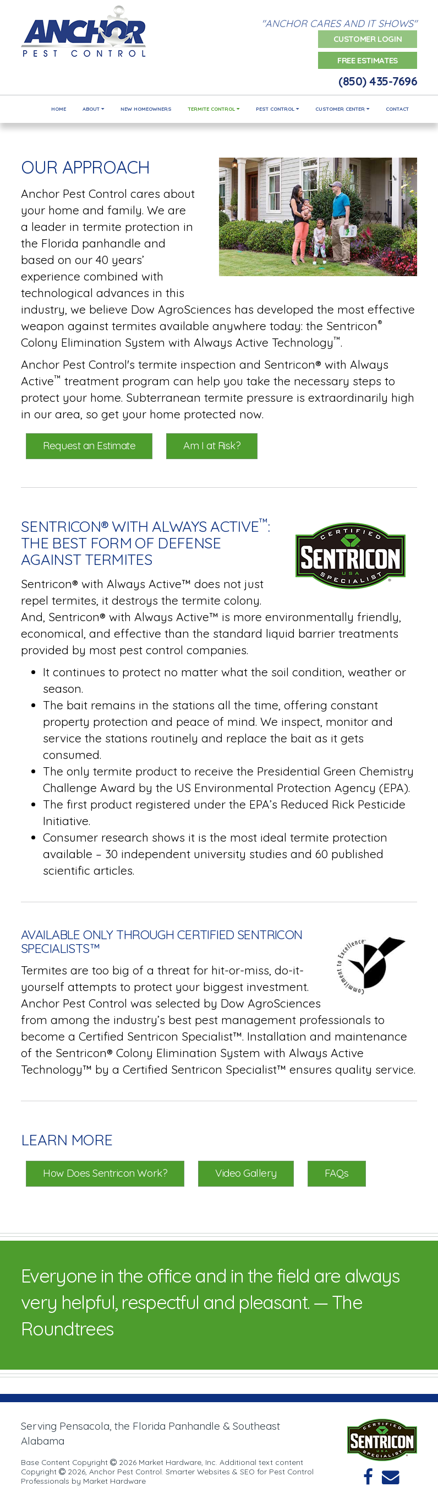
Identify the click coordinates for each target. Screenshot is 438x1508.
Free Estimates (367, 60)
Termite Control (213, 109)
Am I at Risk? (211, 445)
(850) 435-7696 (377, 81)
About (93, 109)
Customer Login (367, 39)
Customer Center (342, 109)
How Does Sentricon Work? (105, 1173)
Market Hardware (114, 1480)
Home (58, 109)
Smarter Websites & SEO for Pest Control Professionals (167, 1476)
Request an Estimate (89, 445)
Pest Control (277, 109)
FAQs (337, 1173)
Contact (397, 109)
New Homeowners (146, 109)
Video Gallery (246, 1173)
